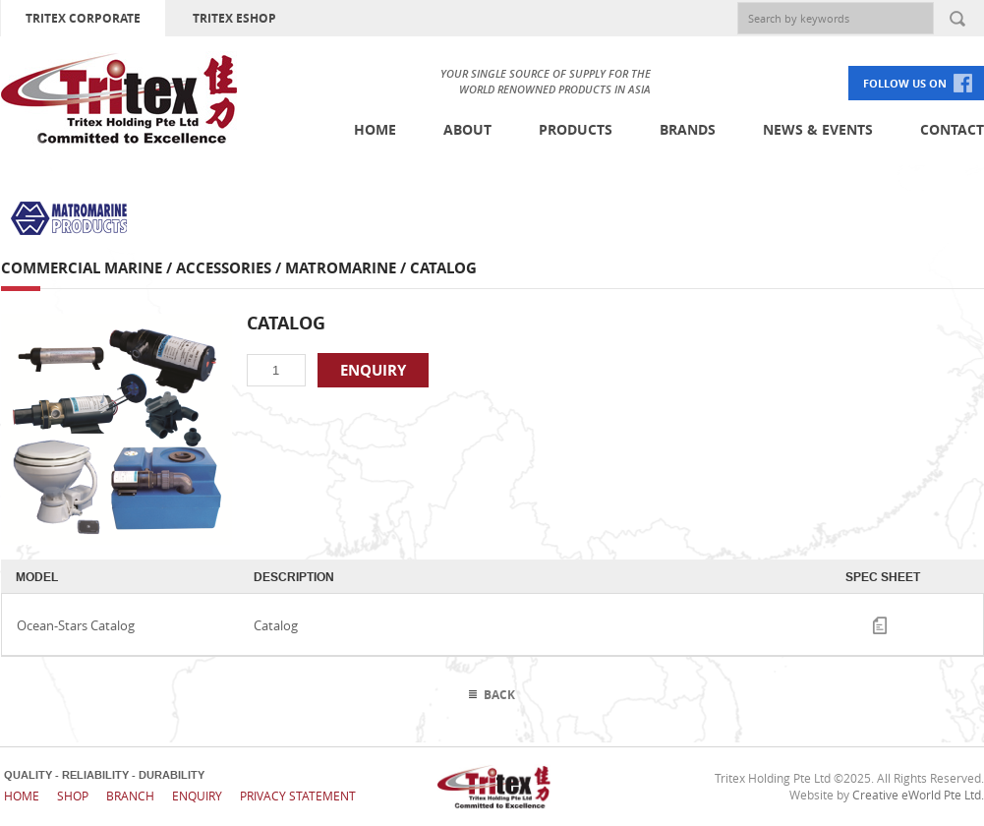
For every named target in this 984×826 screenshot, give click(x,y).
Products (575, 129)
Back (499, 694)
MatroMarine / (347, 268)
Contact (952, 129)
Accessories (223, 268)
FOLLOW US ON (905, 83)
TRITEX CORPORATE (83, 18)
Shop (72, 795)
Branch (130, 795)
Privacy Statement (298, 795)
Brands (688, 129)
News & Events (818, 129)
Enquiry (197, 795)
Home (375, 129)
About (467, 129)
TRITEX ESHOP (234, 18)
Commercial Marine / (88, 268)
